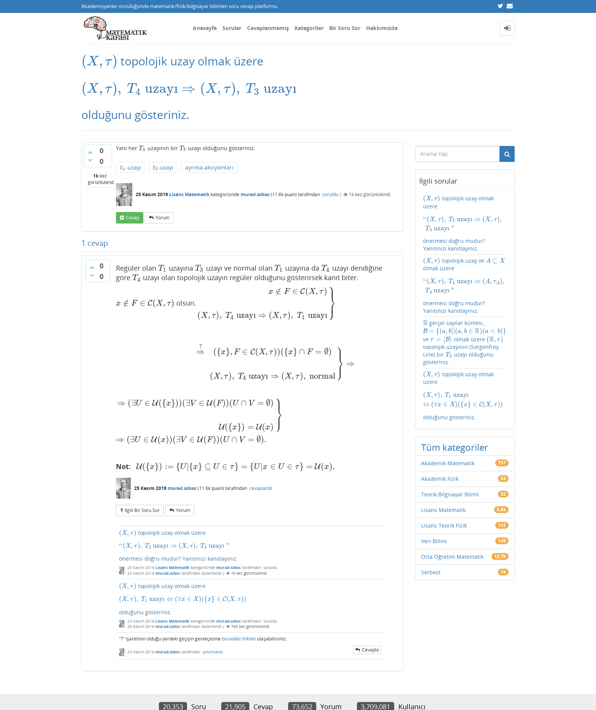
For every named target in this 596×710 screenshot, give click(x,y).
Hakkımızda (382, 28)
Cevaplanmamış (268, 28)
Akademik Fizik (439, 435)
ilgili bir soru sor (142, 449)
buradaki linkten (239, 577)
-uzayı (129, 167)
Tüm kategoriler (454, 403)
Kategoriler (309, 28)
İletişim (89, 674)
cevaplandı (260, 427)
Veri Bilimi (434, 497)
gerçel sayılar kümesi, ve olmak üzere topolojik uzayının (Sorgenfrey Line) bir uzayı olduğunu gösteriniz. (461, 315)
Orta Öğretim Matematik (452, 513)
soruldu (330, 195)
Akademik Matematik (447, 419)
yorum (162, 218)
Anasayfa (205, 28)
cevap (132, 218)
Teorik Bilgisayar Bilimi (450, 450)
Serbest (431, 528)
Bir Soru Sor (344, 28)
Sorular (231, 28)
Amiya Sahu (176, 692)
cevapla (370, 588)
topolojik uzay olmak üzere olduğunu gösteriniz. (250, 538)
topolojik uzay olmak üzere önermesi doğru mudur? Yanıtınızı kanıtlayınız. (250, 484)
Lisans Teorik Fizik (444, 481)
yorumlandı (213, 590)
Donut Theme (101, 692)
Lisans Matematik (189, 195)
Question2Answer (261, 692)
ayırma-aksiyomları (206, 166)
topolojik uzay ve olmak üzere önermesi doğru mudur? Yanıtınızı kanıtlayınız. (465, 263)
